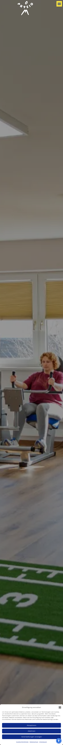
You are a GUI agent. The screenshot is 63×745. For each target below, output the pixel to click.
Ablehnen (31, 731)
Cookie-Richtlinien (22, 742)
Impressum (43, 742)
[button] (60, 707)
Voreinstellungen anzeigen (31, 737)
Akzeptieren (31, 725)
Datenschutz (34, 742)
